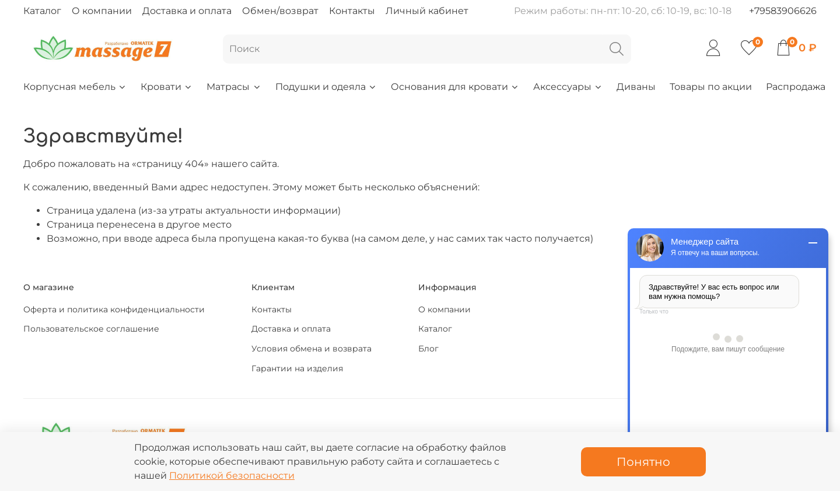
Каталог (42, 10)
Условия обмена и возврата (311, 348)
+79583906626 (783, 10)
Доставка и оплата (187, 10)
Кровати (166, 86)
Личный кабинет (427, 10)
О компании (102, 10)
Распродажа (795, 86)
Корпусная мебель (75, 86)
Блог (428, 348)
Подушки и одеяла (326, 86)
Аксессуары (568, 86)
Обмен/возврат (280, 10)
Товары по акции (711, 86)
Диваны (636, 86)
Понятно (643, 462)
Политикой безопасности (232, 475)
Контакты (352, 10)
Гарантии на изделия (297, 368)
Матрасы (233, 86)
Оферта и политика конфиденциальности (114, 309)
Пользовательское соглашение (91, 328)
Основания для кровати (455, 86)
